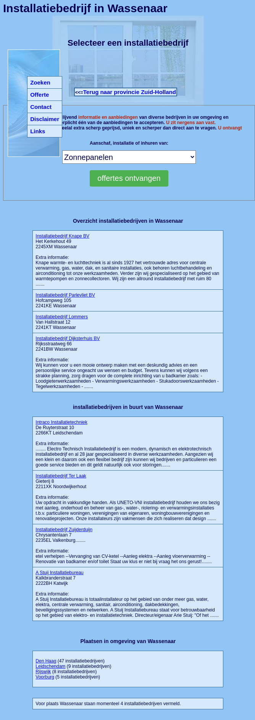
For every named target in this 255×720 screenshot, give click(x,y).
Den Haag (46, 661)
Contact (41, 107)
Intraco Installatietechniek (61, 422)
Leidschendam (50, 666)
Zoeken (40, 82)
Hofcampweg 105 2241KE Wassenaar (65, 300)
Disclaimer (44, 119)
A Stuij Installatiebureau (59, 572)
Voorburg (45, 677)
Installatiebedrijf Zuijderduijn (64, 529)
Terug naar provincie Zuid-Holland (129, 92)
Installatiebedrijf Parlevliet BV (65, 295)
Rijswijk (43, 671)
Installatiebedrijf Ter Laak (61, 476)
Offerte (39, 94)
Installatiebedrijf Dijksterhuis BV (68, 338)
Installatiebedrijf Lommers (62, 316)
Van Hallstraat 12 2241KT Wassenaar (62, 322)
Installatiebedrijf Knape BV (62, 236)
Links (37, 131)
